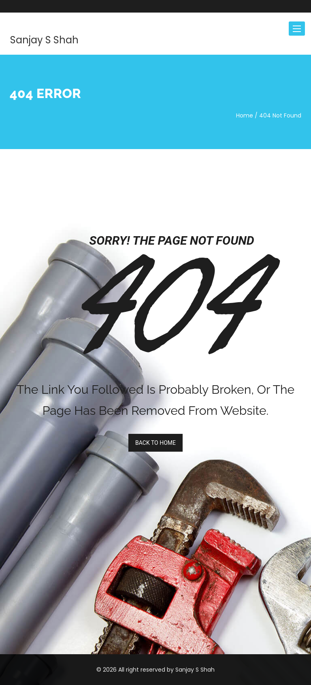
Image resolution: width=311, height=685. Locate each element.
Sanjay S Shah (44, 40)
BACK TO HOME (155, 443)
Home (244, 115)
